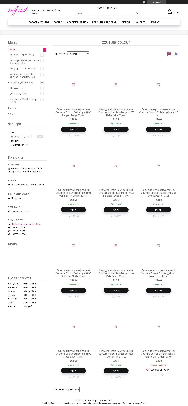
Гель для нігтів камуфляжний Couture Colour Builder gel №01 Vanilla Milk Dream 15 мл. (73, 192)
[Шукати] (137, 13)
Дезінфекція (16, 93)
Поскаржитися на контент (110, 403)
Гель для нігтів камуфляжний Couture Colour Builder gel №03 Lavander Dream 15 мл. (116, 192)
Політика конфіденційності (134, 403)
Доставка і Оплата (77, 22)
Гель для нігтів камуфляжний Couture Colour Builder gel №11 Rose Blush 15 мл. (158, 273)
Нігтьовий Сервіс (18, 54)
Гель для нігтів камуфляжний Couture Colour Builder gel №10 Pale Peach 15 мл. (116, 273)
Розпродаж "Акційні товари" (24, 99)
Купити (73, 129)
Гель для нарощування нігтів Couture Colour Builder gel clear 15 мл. (158, 112)
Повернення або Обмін (104, 22)
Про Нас (155, 22)
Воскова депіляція (19, 82)
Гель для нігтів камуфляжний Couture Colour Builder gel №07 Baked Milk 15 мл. (116, 112)
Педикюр (14, 88)
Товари (58, 22)
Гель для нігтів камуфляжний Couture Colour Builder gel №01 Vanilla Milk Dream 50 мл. (158, 353)
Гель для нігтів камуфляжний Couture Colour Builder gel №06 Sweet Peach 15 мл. (158, 192)
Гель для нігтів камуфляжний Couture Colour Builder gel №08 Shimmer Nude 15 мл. (73, 273)
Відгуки (126, 22)
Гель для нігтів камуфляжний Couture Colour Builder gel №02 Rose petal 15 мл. (73, 353)
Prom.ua (108, 400)
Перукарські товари (20, 68)
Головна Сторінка (39, 22)
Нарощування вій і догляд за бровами (24, 61)
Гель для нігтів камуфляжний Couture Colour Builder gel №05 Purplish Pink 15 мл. (116, 353)
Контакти (140, 22)
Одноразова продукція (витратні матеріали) (21, 75)
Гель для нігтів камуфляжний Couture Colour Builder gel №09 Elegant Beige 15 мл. (73, 112)
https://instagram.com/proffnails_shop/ (26, 224)
